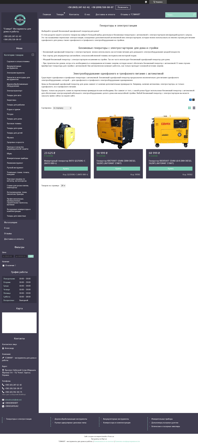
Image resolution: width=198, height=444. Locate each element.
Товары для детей (14, 133)
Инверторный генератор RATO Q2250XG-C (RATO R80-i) (64, 162)
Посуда (10, 114)
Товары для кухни (14, 128)
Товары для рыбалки (16, 105)
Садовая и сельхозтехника (18, 61)
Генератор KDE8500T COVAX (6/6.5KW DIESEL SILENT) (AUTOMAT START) (170, 162)
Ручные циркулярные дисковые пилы (70, 423)
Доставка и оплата (105, 14)
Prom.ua (111, 436)
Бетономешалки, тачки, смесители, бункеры (17, 193)
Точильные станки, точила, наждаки (18, 173)
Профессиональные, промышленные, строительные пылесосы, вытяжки (17, 202)
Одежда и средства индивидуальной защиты (17, 148)
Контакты (74, 14)
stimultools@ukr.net (13, 400)
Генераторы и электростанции (19, 419)
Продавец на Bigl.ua (99, 439)
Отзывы (8, 233)
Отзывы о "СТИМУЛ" (130, 14)
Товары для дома (14, 119)
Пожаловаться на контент (104, 441)
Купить (66, 168)
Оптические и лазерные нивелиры (165, 426)
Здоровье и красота (15, 142)
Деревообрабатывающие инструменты (71, 419)
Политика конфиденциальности (127, 441)
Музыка (10, 137)
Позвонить (123, 7)
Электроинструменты (16, 73)
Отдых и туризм (13, 109)
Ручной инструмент (15, 167)
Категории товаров (13, 55)
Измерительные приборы (17, 158)
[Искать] (194, 14)
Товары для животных (16, 216)
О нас (87, 14)
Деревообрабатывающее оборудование (17, 85)
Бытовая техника (14, 123)
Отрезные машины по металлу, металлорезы (17, 180)
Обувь (9, 153)
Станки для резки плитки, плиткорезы (18, 186)
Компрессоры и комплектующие (117, 423)
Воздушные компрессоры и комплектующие (18, 210)
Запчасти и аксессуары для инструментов (18, 78)
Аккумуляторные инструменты (14, 67)
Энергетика (11, 100)
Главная (47, 14)
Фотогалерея (10, 222)
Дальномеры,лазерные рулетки (164, 423)
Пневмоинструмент (15, 163)
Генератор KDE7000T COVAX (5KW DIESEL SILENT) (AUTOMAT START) (116, 162)
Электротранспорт (14, 91)
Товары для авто (14, 95)
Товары (60, 14)
